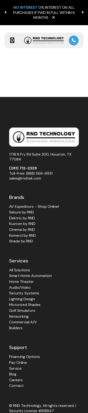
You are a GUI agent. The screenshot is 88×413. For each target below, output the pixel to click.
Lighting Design (22, 299)
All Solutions (19, 270)
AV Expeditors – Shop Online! (34, 206)
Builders (16, 327)
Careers (16, 379)
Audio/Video (20, 287)
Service (15, 368)
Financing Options (24, 356)
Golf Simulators (22, 310)
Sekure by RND (21, 212)
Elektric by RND (22, 218)
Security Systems (24, 293)
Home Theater (21, 281)
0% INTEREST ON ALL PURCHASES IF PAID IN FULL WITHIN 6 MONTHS (44, 12)
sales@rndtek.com (25, 178)
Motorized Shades (25, 304)
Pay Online (18, 362)
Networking (19, 316)
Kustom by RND (22, 223)
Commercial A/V (23, 322)
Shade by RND (21, 241)
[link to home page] (44, 40)
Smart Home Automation (30, 275)
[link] (74, 40)
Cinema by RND (22, 229)
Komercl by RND (22, 235)
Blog (12, 374)
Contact (16, 385)
